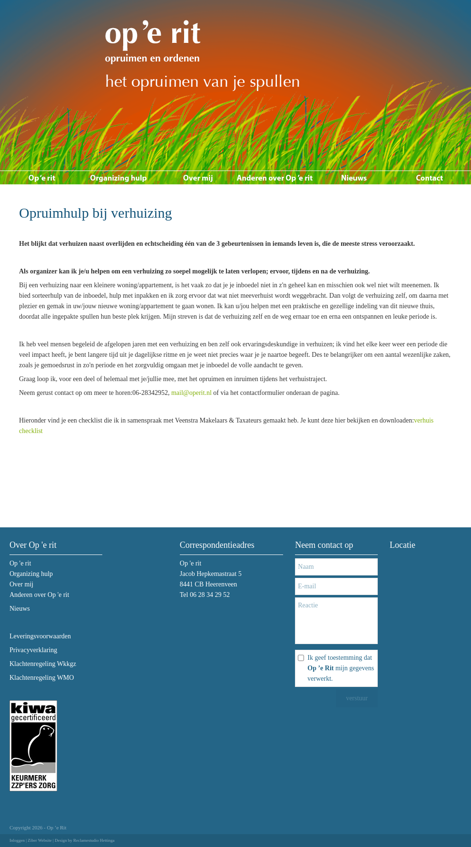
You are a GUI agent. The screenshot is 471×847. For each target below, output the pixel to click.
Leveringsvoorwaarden (40, 636)
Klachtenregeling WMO (42, 677)
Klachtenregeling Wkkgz (43, 663)
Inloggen (17, 840)
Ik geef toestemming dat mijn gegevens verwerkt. (340, 668)
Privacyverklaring (33, 650)
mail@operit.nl (191, 392)
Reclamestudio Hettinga (94, 840)
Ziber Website (39, 840)
